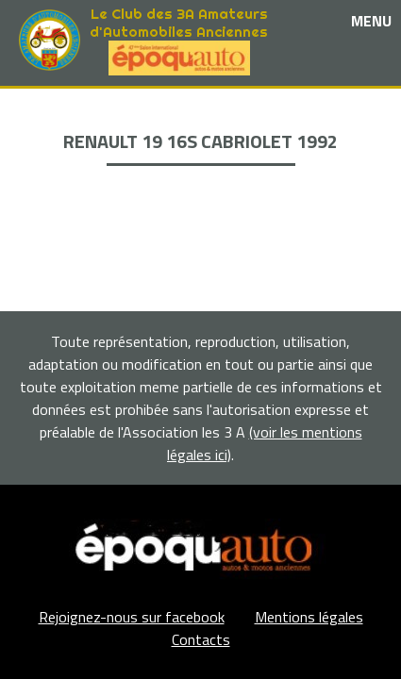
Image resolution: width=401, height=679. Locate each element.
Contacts (201, 639)
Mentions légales (309, 616)
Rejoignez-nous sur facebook (132, 616)
